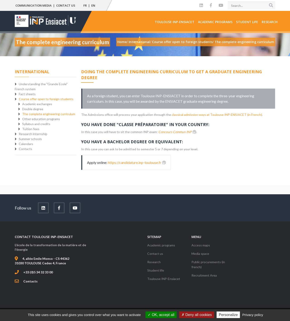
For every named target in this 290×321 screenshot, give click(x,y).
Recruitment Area (204, 275)
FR (85, 5)
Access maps (200, 245)
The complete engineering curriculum (48, 114)
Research (270, 22)
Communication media (33, 5)
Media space (200, 253)
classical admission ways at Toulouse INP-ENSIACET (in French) (217, 115)
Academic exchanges (37, 104)
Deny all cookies (196, 315)
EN (93, 5)
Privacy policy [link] (252, 315)
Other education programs (41, 119)
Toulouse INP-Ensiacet (174, 22)
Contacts (30, 281)
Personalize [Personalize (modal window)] (228, 315)
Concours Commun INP (175, 132)
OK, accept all (161, 315)
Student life (247, 22)
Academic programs (215, 22)
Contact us (65, 5)
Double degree (32, 109)
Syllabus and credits (36, 124)
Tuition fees (30, 129)
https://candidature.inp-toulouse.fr (134, 162)
